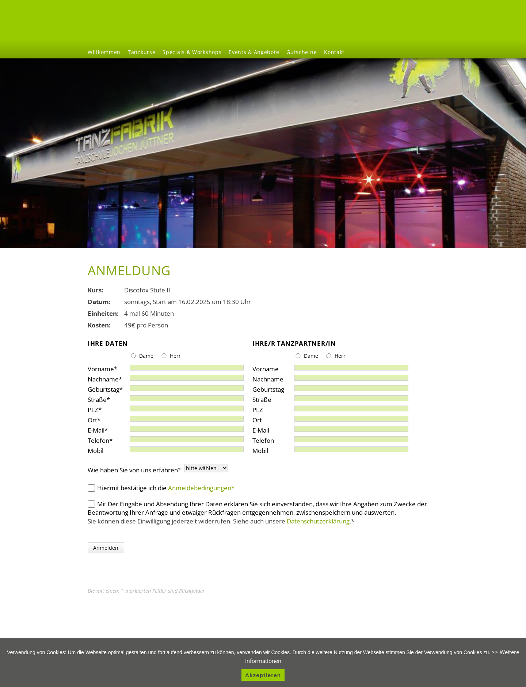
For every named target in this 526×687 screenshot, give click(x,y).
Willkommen (104, 52)
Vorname (102, 367)
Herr (175, 355)
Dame (146, 355)
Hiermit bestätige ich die (166, 488)
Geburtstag (105, 388)
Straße (102, 398)
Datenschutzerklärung (318, 521)
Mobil (95, 449)
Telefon (102, 439)
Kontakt (334, 52)
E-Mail (102, 428)
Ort (102, 418)
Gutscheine (301, 52)
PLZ (102, 408)
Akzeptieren (263, 675)
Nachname (105, 377)
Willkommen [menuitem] (370, 22)
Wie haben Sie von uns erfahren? (134, 470)
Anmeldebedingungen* (201, 488)
